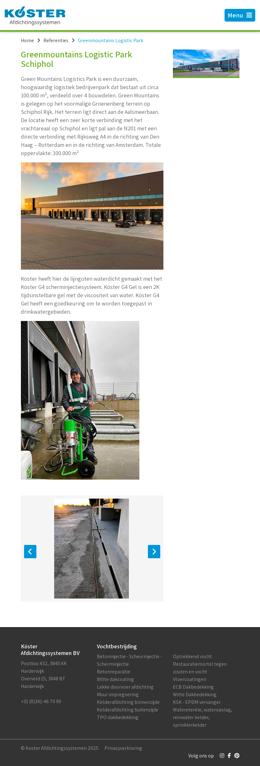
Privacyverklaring (123, 748)
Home (27, 40)
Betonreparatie (113, 671)
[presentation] (30, 551)
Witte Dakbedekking (195, 694)
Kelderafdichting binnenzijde (128, 702)
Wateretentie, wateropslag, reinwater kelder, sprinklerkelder (202, 717)
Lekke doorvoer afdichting (125, 687)
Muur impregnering (118, 694)
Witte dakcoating (115, 679)
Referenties (55, 40)
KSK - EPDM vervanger (197, 702)
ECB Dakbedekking (193, 687)
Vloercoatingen (189, 679)
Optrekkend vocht (192, 656)
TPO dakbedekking (117, 717)
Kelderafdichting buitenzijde (127, 709)
